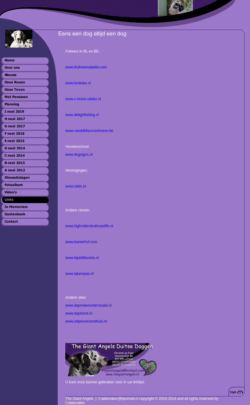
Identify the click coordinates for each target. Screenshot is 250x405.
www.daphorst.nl (78, 313)
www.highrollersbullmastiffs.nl (89, 226)
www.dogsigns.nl (78, 154)
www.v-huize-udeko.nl (83, 99)
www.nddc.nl (75, 186)
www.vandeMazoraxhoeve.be (89, 131)
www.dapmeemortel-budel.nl (88, 305)
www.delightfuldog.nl (82, 115)
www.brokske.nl (78, 83)
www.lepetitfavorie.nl (82, 258)
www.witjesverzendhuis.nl (86, 321)
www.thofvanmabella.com (86, 67)
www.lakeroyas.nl (79, 274)
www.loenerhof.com (81, 242)
